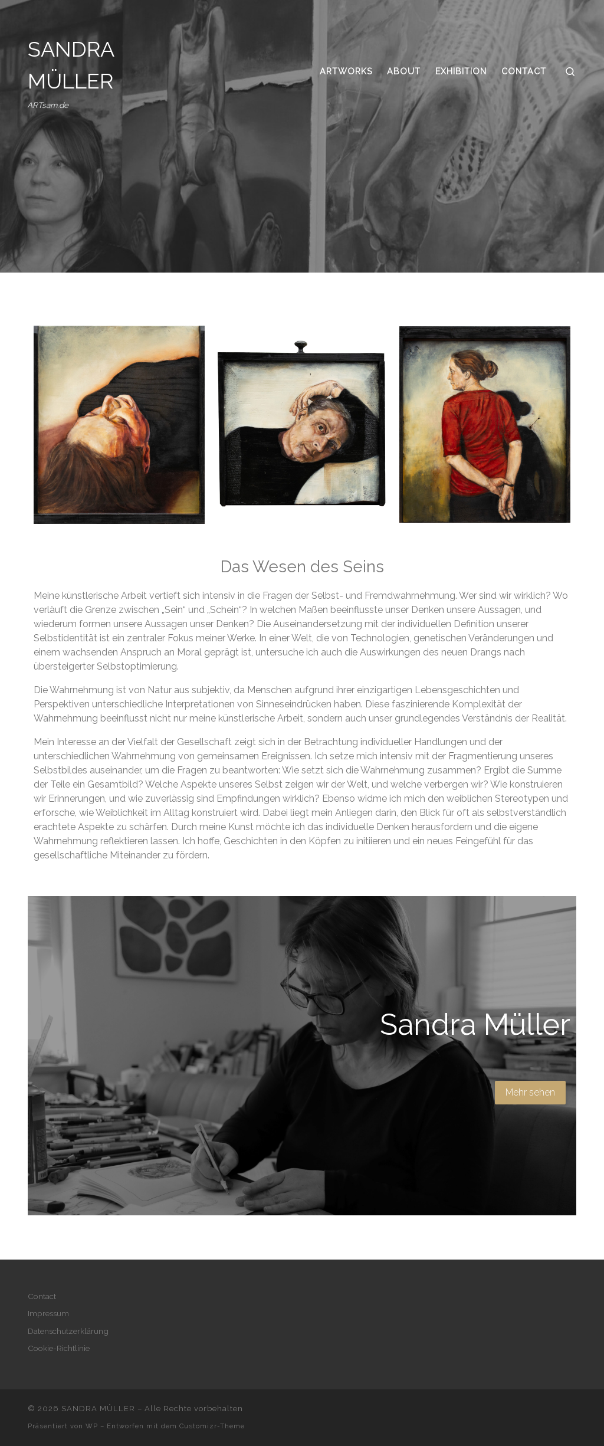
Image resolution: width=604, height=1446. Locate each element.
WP (92, 1426)
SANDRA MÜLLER (98, 1408)
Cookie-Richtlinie (59, 1348)
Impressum (48, 1313)
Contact (42, 1296)
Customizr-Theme (212, 1426)
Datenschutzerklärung (68, 1331)
